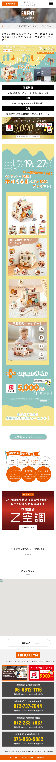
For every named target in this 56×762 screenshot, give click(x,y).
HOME (3, 26)
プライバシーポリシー (43, 751)
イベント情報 (13, 26)
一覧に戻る (25, 643)
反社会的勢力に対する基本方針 (18, 751)
